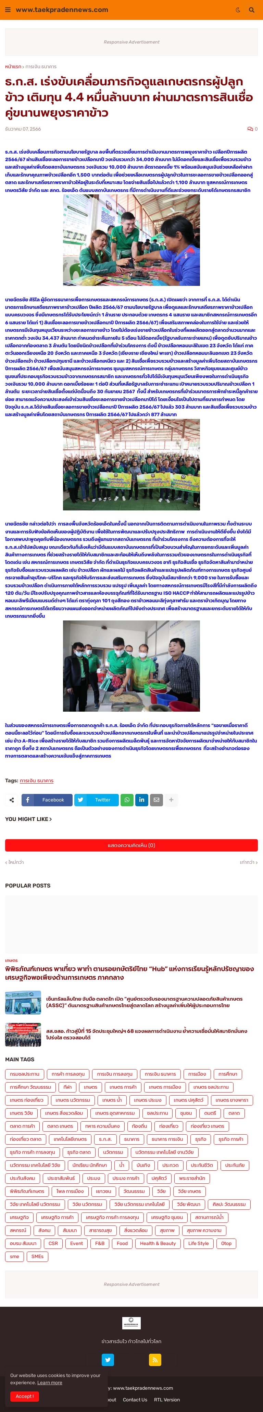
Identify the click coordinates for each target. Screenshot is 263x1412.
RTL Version (167, 1400)
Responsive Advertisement (132, 42)
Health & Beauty (158, 1243)
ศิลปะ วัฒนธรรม (229, 1204)
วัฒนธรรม (134, 1191)
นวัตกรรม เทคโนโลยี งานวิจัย (165, 1152)
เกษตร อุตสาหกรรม (115, 1113)
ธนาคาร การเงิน (167, 1139)
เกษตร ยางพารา (232, 1100)
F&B (99, 1243)
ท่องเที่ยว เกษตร (207, 1126)
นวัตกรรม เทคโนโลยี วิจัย (35, 1165)
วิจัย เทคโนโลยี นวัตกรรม (35, 1204)
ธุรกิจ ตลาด (79, 1152)
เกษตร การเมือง (165, 1087)
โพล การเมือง (70, 1191)
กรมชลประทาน (24, 1074)
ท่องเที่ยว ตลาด (25, 1139)
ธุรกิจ (200, 1139)
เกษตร (90, 1087)
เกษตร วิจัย (21, 1113)
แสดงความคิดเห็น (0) (131, 845)
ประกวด (170, 1165)
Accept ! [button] (25, 1396)
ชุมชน (186, 1113)
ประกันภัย (235, 1165)
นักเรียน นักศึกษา (90, 1165)
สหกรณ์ (18, 1230)
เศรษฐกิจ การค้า (57, 1217)
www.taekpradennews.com (62, 9)
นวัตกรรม (113, 1152)
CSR (53, 1243)
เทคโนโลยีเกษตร (70, 1139)
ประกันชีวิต (202, 1165)
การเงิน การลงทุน (114, 1074)
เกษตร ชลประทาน (211, 1087)
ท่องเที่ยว (168, 1126)
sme (14, 1256)
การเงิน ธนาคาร (41, 66)
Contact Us (135, 1400)
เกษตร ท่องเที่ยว (26, 1100)
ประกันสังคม (22, 1178)
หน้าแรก (13, 66)
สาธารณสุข (100, 1230)
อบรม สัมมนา (23, 1243)
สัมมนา (70, 1230)
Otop (226, 1243)
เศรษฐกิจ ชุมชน (167, 1217)
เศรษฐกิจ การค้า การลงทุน (112, 1217)
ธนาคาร (131, 1139)
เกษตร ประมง (148, 1100)
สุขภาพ (167, 1230)
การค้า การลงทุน (68, 1074)
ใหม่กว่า (16, 862)
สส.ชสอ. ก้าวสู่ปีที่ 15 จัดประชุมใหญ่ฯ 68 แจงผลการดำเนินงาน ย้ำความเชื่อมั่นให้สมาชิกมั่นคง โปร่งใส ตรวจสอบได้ (146, 1034)
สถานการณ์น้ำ (209, 1217)
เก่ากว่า (247, 862)
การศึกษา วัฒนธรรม (30, 1087)
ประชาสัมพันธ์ (61, 1178)
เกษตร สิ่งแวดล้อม (64, 1113)
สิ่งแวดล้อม (136, 1230)
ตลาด (234, 1113)
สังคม (44, 1230)
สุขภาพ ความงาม (204, 1230)
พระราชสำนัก (192, 1178)
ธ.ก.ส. (105, 1139)
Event (76, 1243)
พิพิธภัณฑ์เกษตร (27, 1191)
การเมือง (197, 1074)
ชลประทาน (157, 1113)
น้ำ (121, 1165)
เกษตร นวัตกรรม (73, 1100)
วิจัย (161, 1191)
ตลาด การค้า (22, 1126)
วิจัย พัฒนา (188, 1204)
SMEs (37, 1256)
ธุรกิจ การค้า (230, 1139)
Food (122, 1243)
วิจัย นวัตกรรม (87, 1204)
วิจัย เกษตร (189, 1191)
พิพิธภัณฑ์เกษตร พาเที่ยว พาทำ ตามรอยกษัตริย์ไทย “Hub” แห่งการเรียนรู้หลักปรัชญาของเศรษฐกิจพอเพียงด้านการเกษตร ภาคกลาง (129, 973)
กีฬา (67, 1087)
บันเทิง (143, 1165)
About (109, 1400)
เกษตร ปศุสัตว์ (188, 1100)
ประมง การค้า (126, 1178)
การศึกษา (227, 1074)
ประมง (93, 1178)
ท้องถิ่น (139, 1126)
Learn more (49, 1383)
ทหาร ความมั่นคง (102, 1126)
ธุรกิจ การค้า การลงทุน (32, 1152)
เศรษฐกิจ (19, 1217)
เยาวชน (103, 1191)
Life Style (198, 1243)
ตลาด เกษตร (60, 1126)
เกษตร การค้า (123, 1087)
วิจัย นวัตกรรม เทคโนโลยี (139, 1204)
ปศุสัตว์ (159, 1178)
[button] (8, 10)
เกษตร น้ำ (112, 1100)
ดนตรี (210, 1113)
